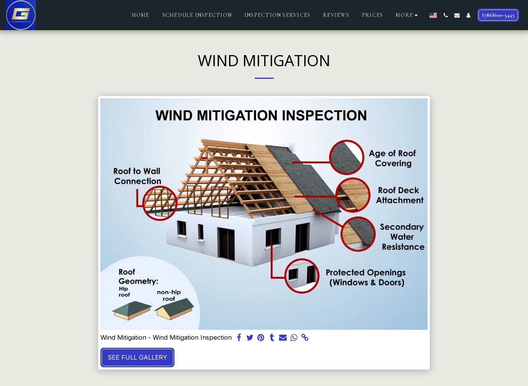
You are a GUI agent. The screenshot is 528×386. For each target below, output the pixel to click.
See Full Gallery (137, 357)
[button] (445, 15)
